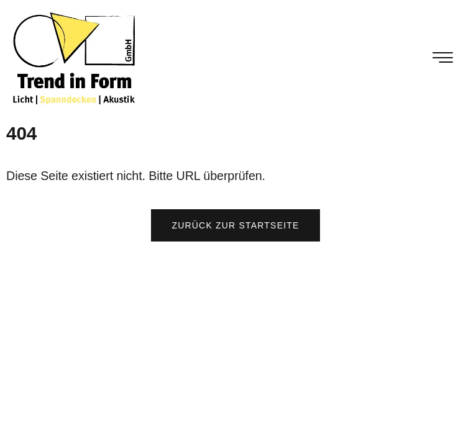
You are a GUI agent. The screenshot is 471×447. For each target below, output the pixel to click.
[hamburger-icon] (443, 59)
